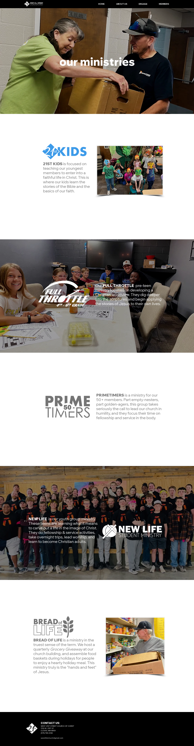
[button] (118, 4)
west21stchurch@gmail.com (52, 738)
